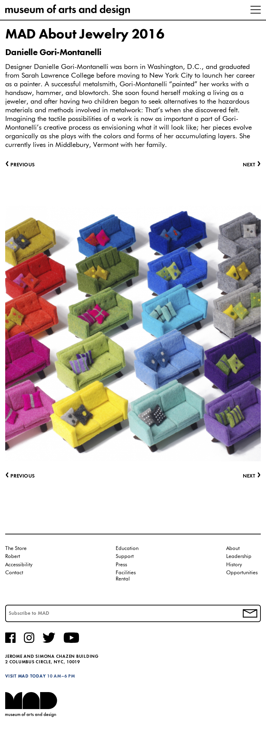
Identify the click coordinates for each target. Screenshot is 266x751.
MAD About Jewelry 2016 (84, 35)
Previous (20, 476)
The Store (16, 548)
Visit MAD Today (25, 676)
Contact (14, 572)
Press (121, 564)
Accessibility (19, 564)
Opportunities (242, 572)
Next (252, 476)
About (233, 548)
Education (127, 548)
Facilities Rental (126, 576)
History (234, 564)
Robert (12, 556)
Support (125, 556)
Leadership (238, 556)
